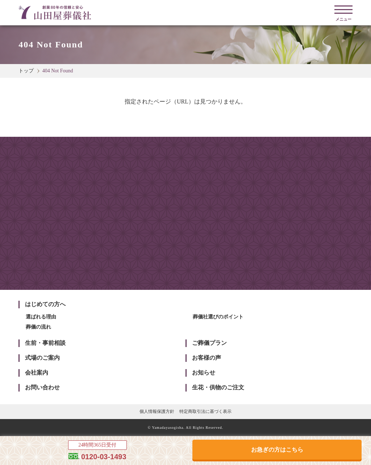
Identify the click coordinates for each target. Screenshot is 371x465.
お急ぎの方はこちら (277, 450)
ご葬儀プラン (209, 343)
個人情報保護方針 (156, 411)
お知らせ (203, 372)
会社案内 (36, 372)
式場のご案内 (42, 358)
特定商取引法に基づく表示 (205, 411)
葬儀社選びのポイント (218, 317)
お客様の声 (206, 358)
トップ (26, 70)
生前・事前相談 (45, 343)
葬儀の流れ (38, 327)
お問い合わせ (42, 387)
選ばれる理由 (41, 317)
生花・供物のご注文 (218, 387)
